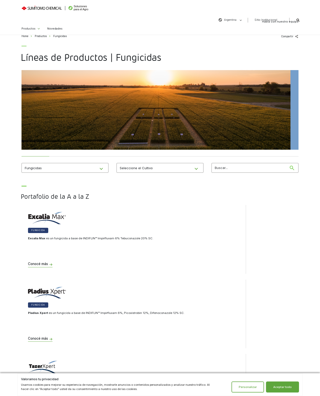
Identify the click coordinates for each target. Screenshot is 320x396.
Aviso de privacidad (107, 315)
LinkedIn (196, 350)
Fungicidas (32, 323)
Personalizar (248, 387)
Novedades (54, 22)
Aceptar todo (282, 387)
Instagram (177, 350)
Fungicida (38, 230)
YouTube (205, 350)
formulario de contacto (185, 320)
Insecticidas (32, 340)
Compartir (287, 36)
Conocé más (38, 264)
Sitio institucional (105, 332)
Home (25, 36)
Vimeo (215, 350)
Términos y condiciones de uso (113, 323)
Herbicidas (32, 332)
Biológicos (31, 315)
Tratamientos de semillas (40, 349)
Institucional (106, 305)
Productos (29, 22)
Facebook (186, 350)
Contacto (180, 305)
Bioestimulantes (35, 357)
